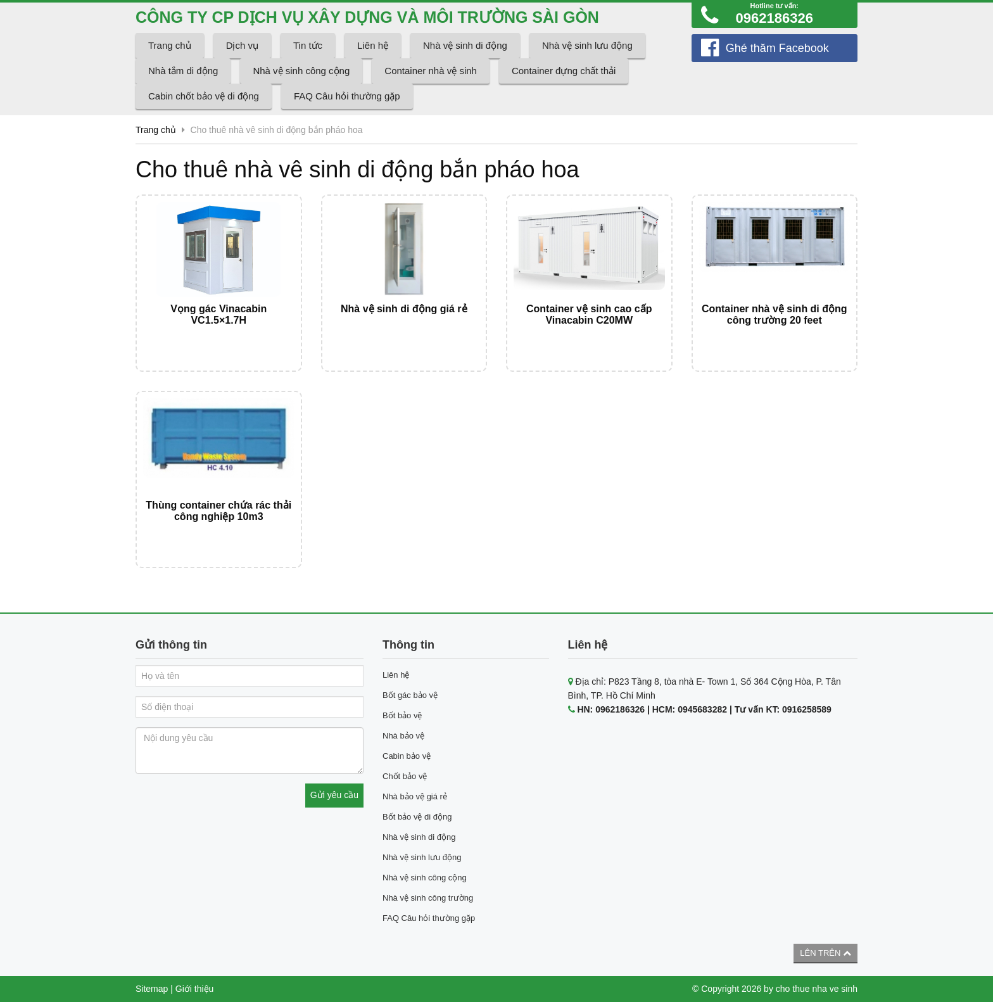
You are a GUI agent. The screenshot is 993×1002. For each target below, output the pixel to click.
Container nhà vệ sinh (430, 70)
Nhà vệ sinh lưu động (587, 45)
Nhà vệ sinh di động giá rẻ (404, 308)
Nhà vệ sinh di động (465, 45)
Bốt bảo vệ (402, 715)
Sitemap (152, 989)
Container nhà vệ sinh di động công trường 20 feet (774, 314)
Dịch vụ (242, 45)
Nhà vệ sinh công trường (428, 898)
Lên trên (825, 953)
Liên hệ (372, 45)
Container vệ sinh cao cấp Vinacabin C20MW (589, 314)
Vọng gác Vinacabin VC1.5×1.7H (218, 314)
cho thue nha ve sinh (816, 989)
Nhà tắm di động (183, 70)
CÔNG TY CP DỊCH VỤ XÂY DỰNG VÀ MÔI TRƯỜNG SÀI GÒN (367, 17)
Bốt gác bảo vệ (410, 695)
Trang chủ (169, 45)
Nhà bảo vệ (403, 735)
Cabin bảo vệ (407, 756)
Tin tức (307, 45)
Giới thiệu (194, 989)
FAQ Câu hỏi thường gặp (347, 96)
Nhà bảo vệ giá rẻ (415, 796)
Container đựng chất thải (564, 70)
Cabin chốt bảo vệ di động (203, 96)
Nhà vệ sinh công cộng (301, 70)
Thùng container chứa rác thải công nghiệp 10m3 (218, 511)
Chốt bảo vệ (405, 776)
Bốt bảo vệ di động (417, 816)
